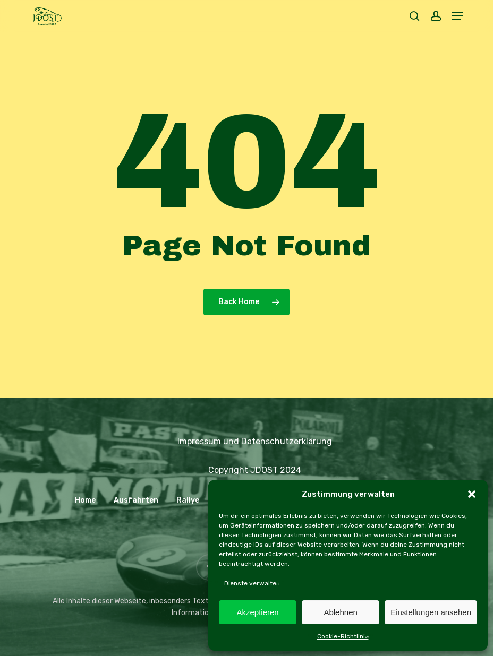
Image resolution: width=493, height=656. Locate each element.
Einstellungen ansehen (430, 612)
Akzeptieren (257, 612)
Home (85, 500)
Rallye (187, 500)
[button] (471, 494)
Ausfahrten (136, 500)
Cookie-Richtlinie (343, 636)
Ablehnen (340, 612)
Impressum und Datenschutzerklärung (254, 441)
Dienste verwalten (252, 583)
